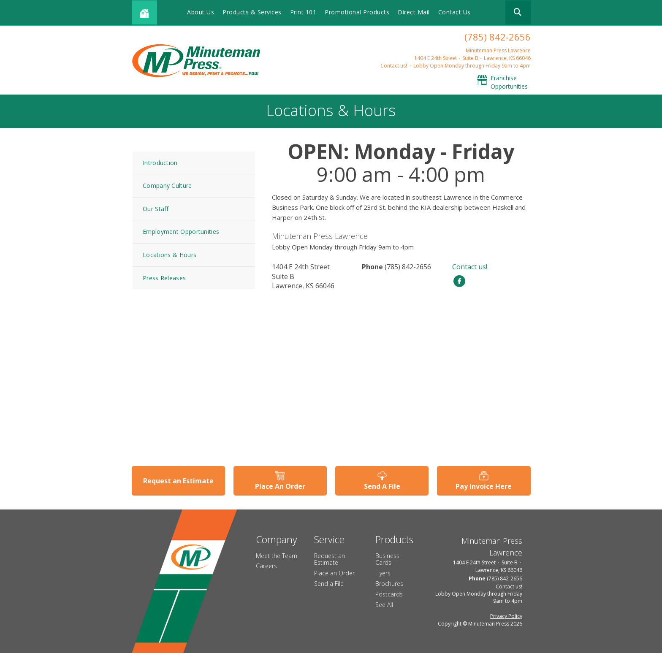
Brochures (389, 584)
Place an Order (334, 573)
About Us (200, 12)
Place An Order (280, 486)
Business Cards (387, 559)
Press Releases (164, 278)
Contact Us (454, 12)
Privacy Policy (506, 616)
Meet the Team (276, 556)
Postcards (389, 594)
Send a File (329, 584)
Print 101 (303, 12)
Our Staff (156, 209)
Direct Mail (414, 12)
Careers (266, 566)
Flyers (383, 573)
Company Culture (167, 186)
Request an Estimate (178, 480)
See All (384, 605)
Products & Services (252, 12)
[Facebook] (459, 280)
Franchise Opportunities (509, 82)
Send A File (382, 486)
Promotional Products (357, 12)
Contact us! (393, 65)
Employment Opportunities (181, 232)
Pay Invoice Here (484, 486)
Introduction (160, 163)
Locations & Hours (169, 255)
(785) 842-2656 (497, 36)
